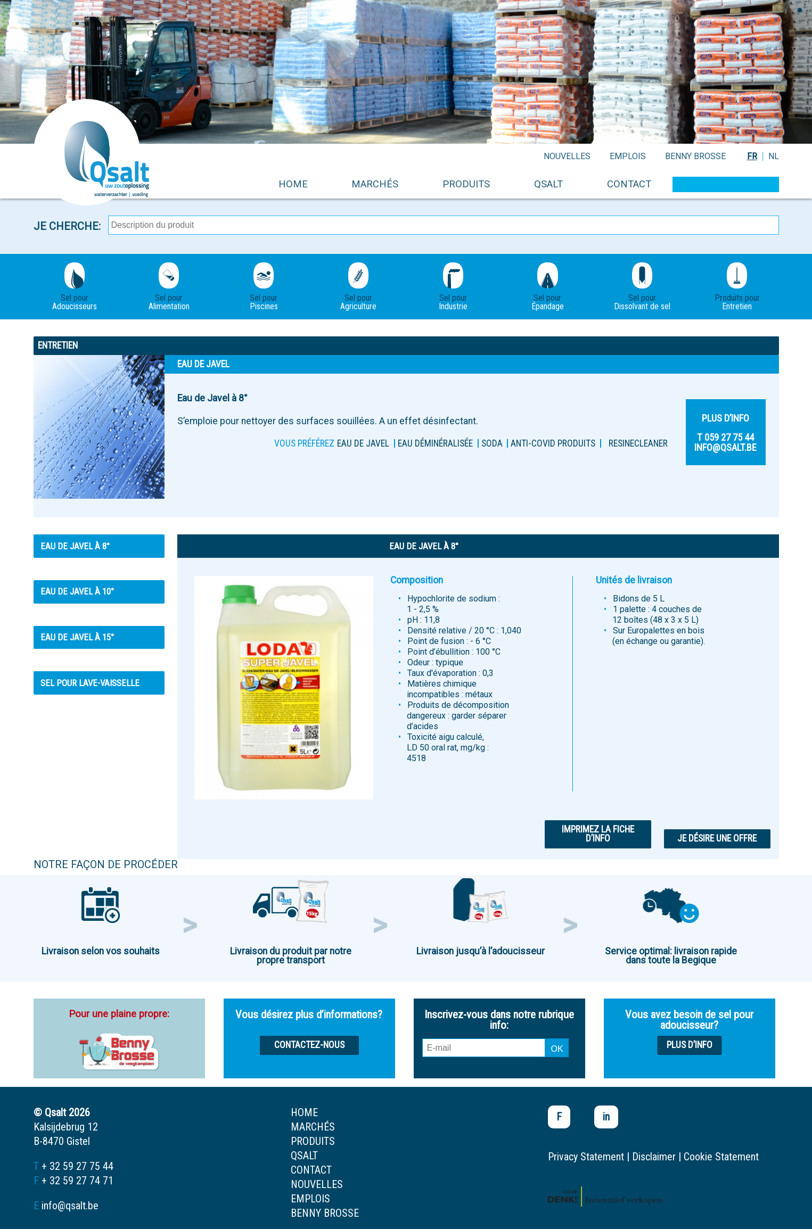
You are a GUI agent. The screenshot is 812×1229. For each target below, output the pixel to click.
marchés (374, 183)
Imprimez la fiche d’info (598, 834)
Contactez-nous (309, 1045)
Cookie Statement (721, 1156)
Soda (492, 443)
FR (752, 156)
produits (466, 183)
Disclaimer (654, 1156)
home (293, 183)
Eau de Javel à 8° (75, 546)
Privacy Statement (586, 1156)
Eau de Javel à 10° (77, 591)
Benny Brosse (695, 156)
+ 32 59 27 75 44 (77, 1166)
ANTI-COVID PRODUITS (553, 443)
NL (773, 156)
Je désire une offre (717, 838)
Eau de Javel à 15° (77, 637)
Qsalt (548, 183)
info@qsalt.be (70, 1205)
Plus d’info (689, 1045)
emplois (628, 156)
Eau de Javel (363, 443)
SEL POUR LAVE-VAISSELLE (90, 683)
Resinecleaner (638, 443)
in (606, 1116)
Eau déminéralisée (435, 443)
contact (629, 183)
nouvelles (567, 156)
